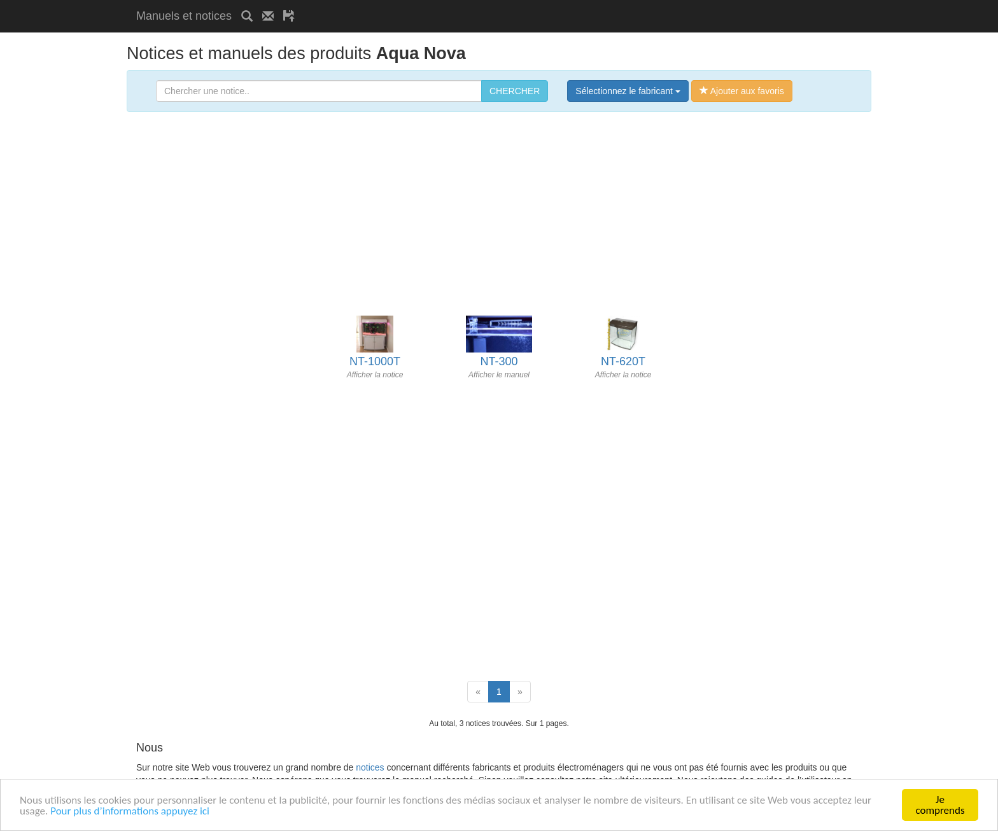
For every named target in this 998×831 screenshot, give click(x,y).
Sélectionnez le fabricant (627, 91)
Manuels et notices (184, 16)
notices (370, 767)
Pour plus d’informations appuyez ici (129, 811)
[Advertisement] (453, 5)
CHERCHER (514, 91)
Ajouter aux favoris (741, 91)
